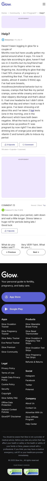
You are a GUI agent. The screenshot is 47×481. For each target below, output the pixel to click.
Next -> (36, 252)
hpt (32, 110)
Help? (42, 13)
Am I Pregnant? (29, 13)
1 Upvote (9, 231)
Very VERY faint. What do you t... (33, 246)
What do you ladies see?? (8, 246)
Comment (28, 145)
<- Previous (11, 252)
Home (4, 13)
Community (15, 13)
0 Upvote (10, 145)
